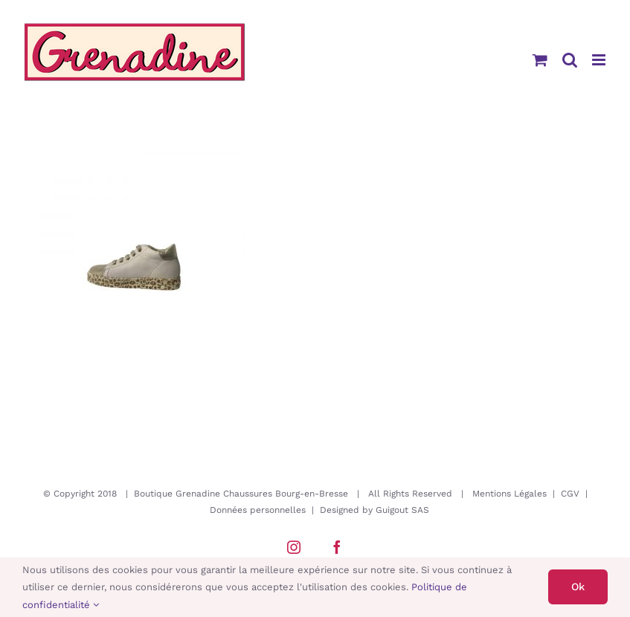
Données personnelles (258, 510)
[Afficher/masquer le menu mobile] (600, 60)
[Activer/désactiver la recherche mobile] (569, 60)
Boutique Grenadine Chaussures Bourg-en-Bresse (241, 493)
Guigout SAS (402, 510)
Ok (578, 586)
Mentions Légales (509, 493)
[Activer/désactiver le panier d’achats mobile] (540, 60)
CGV (570, 493)
